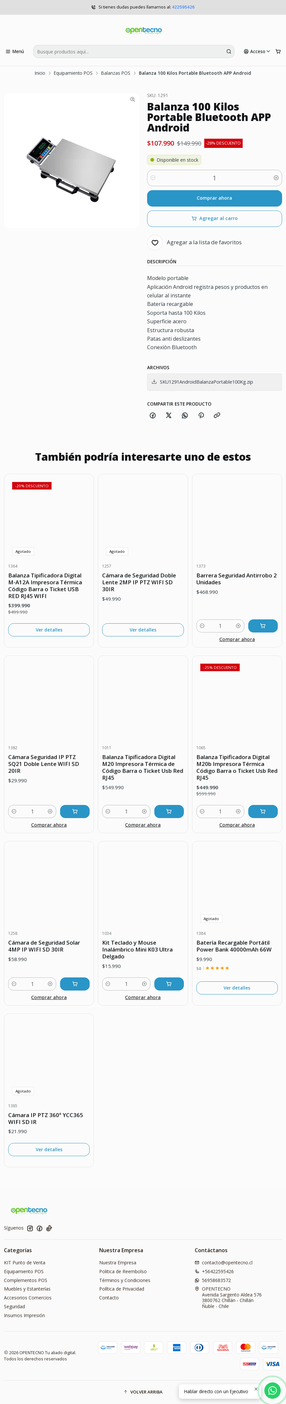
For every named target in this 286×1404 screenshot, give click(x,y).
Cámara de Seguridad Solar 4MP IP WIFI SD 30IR (44, 946)
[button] (143, 1392)
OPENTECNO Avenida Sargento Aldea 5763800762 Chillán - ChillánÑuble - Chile (228, 1297)
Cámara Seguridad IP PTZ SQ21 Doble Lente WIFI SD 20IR (43, 763)
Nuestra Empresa (117, 1262)
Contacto (109, 1297)
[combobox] (133, 51)
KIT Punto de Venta (24, 1262)
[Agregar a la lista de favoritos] (194, 243)
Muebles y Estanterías (27, 1289)
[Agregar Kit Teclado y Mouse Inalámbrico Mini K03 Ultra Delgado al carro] (169, 984)
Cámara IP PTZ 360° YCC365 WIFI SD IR (45, 1118)
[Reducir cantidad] (153, 178)
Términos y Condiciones (124, 1280)
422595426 (183, 7)
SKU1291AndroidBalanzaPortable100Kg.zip (202, 382)
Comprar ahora (214, 198)
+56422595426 (214, 1271)
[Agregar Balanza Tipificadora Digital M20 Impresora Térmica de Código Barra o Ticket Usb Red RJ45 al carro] (169, 811)
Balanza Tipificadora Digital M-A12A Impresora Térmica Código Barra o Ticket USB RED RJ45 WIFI (45, 586)
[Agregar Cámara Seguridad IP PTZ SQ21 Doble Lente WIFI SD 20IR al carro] (75, 811)
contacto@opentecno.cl (224, 1262)
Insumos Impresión (24, 1315)
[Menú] (14, 51)
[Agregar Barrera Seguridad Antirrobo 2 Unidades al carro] (263, 625)
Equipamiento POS (73, 73)
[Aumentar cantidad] (276, 178)
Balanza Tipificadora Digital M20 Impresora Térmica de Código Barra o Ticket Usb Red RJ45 (142, 767)
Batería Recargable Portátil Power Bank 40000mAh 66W (234, 946)
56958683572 (213, 1280)
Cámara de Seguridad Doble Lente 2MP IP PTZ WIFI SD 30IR (139, 582)
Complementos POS (25, 1280)
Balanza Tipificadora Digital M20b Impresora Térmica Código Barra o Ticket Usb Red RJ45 (236, 767)
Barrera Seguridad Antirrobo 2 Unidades (236, 579)
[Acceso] (257, 51)
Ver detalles (49, 630)
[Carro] (278, 51)
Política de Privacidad (121, 1289)
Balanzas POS (115, 73)
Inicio (40, 73)
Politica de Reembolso (123, 1271)
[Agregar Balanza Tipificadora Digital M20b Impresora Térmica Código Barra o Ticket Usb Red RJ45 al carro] (263, 811)
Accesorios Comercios (28, 1297)
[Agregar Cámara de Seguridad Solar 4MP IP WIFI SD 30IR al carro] (75, 984)
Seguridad (14, 1306)
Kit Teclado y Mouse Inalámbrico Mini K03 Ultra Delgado (137, 949)
